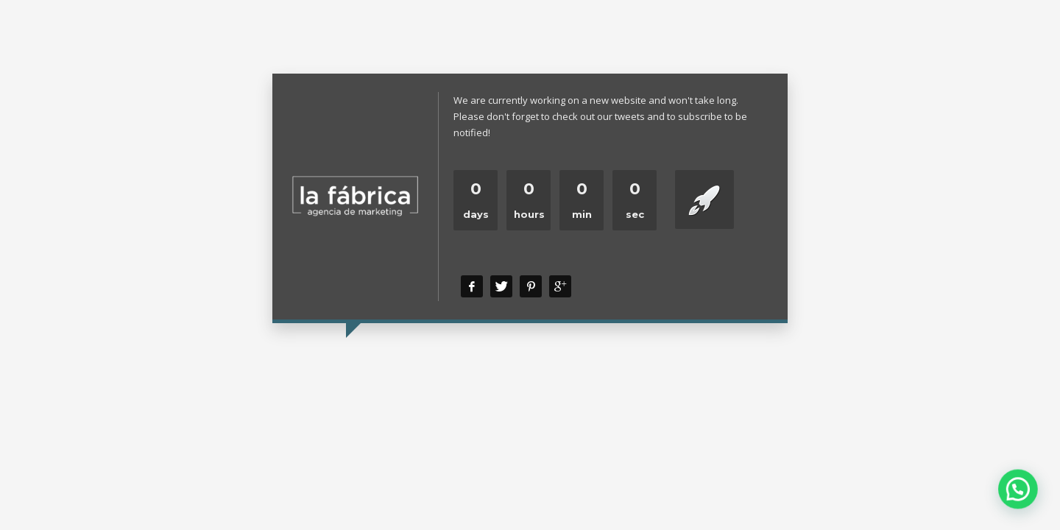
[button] (1022, 500)
